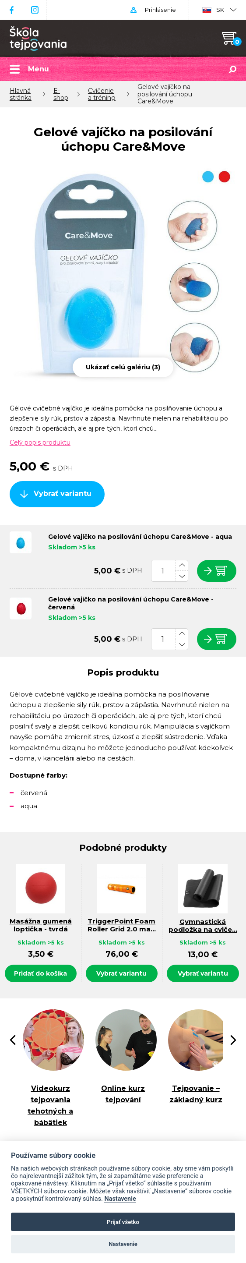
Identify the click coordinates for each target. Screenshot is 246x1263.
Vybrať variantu (62, 493)
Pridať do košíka (40, 973)
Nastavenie (120, 1199)
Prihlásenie (160, 9)
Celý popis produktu (40, 442)
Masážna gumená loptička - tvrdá (41, 926)
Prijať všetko (123, 1222)
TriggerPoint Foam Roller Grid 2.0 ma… (122, 926)
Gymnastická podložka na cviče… (203, 926)
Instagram (34, 10)
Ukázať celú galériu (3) (123, 367)
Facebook (11, 10)
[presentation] (13, 1040)
